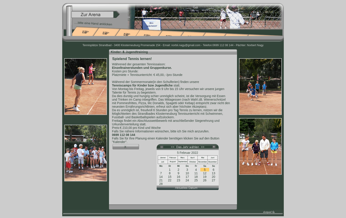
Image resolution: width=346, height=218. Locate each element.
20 (213, 177)
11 (196, 173)
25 (196, 180)
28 (161, 184)
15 (169, 177)
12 (205, 173)
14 (161, 177)
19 (205, 177)
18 (196, 177)
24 (187, 180)
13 (213, 173)
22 (169, 180)
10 (187, 173)
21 (161, 180)
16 (178, 177)
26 (205, 180)
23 (178, 180)
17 (187, 177)
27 (213, 180)
